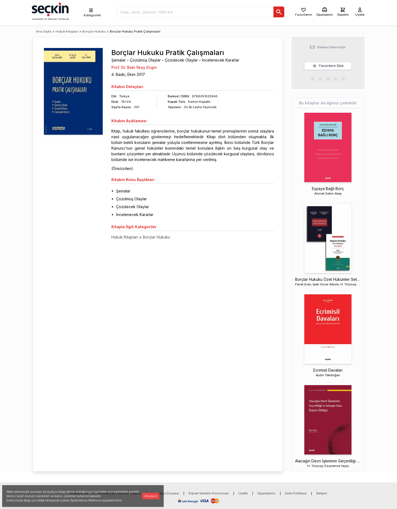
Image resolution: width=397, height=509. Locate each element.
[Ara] (278, 12)
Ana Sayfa (43, 31)
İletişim (321, 485)
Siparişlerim (266, 485)
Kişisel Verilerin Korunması (209, 485)
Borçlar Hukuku (94, 31)
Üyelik (243, 485)
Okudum (150, 496)
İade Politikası (295, 485)
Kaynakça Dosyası (165, 485)
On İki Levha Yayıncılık (200, 107)
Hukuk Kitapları (67, 31)
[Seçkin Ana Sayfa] (50, 11)
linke (40, 500)
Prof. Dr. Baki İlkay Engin (134, 67)
